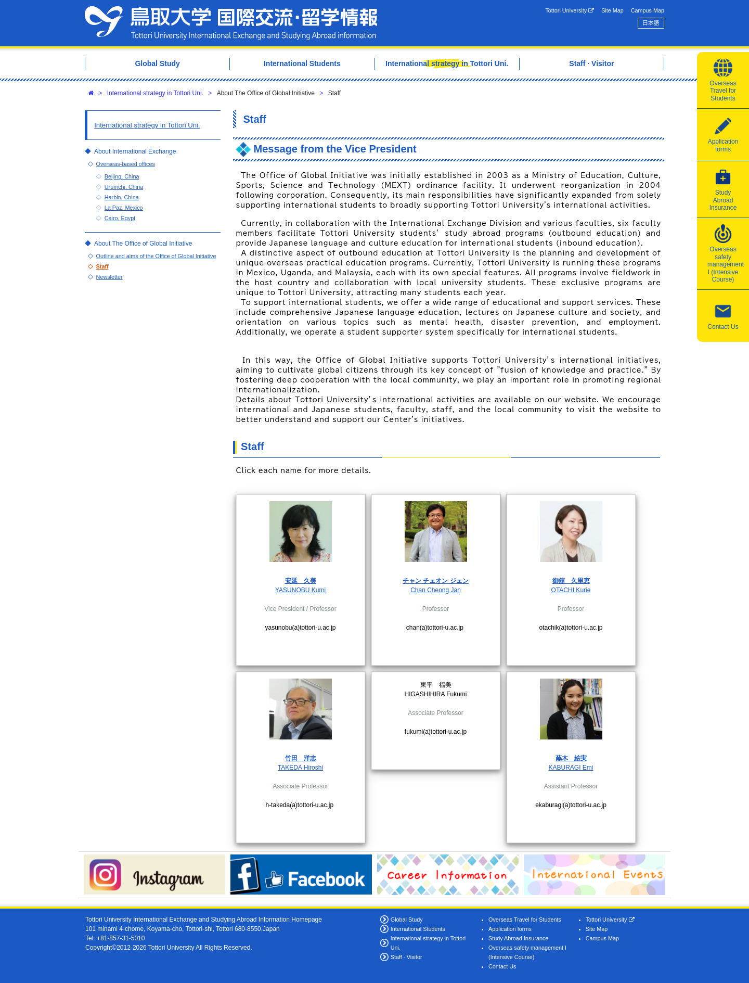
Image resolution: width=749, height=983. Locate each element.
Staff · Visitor (406, 957)
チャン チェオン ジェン (436, 580)
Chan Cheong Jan (435, 590)
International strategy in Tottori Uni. (155, 93)
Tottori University (569, 10)
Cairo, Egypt (120, 218)
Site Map (612, 10)
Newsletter (109, 277)
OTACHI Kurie (571, 590)
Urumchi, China (124, 187)
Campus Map (647, 10)
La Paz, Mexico (124, 208)
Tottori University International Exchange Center (231, 23)
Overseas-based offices (125, 164)
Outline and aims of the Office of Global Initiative (156, 256)
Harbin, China (122, 197)
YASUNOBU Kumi (300, 590)
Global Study (407, 919)
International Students (418, 929)
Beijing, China (122, 176)
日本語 (650, 23)
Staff (102, 266)
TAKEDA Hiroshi (300, 767)
